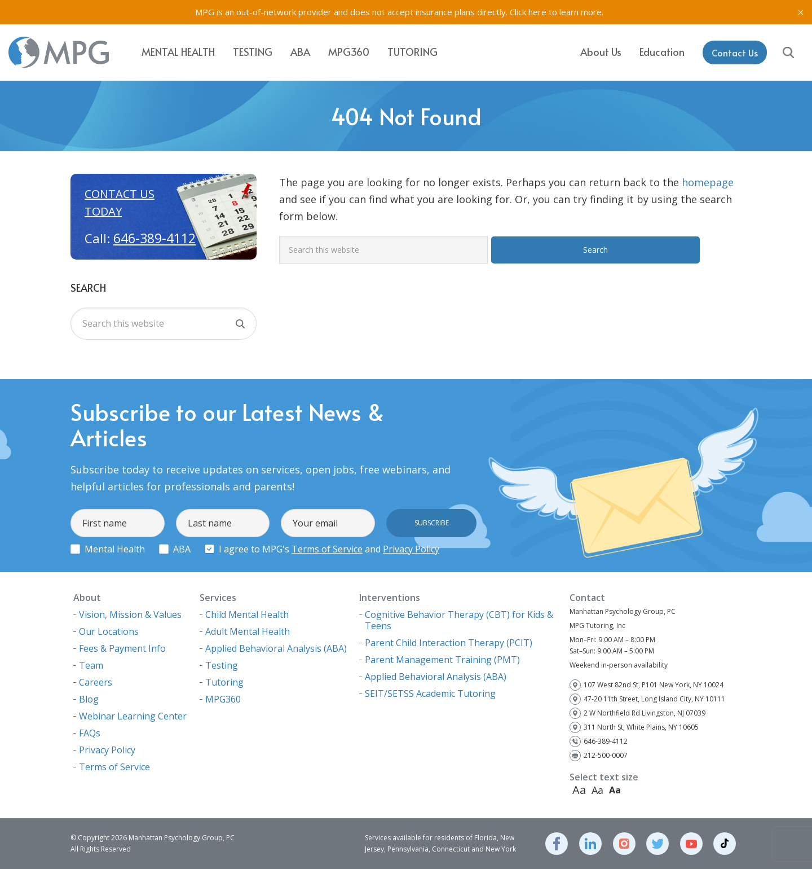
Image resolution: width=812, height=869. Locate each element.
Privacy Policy (411, 549)
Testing (252, 52)
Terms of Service (327, 549)
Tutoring (412, 52)
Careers (95, 682)
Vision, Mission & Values (130, 614)
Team (91, 665)
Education (662, 51)
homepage (708, 182)
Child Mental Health (247, 614)
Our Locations (109, 631)
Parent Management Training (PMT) (442, 659)
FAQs (89, 733)
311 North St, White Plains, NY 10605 (641, 727)
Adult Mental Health (247, 631)
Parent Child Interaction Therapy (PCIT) (448, 643)
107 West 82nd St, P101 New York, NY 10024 (653, 685)
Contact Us (735, 52)
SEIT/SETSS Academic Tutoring (430, 693)
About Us (600, 51)
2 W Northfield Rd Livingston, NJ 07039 (644, 713)
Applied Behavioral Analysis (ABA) (276, 648)
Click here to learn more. (556, 11)
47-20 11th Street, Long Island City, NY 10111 (654, 699)
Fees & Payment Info (122, 648)
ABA (300, 52)
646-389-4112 (154, 238)
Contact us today (120, 202)
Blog (89, 699)
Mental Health (178, 52)
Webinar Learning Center (133, 716)
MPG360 (348, 52)
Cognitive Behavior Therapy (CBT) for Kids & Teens (459, 620)
